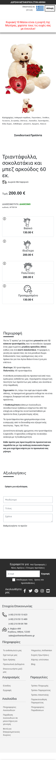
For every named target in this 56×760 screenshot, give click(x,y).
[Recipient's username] (23, 573)
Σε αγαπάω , (15, 121)
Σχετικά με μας (10, 655)
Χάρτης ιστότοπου (40, 659)
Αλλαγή (49, 8)
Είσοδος (7, 685)
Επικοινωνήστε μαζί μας (12, 670)
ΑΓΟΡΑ (28, 314)
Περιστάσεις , (37, 118)
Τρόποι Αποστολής (40, 695)
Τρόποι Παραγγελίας (41, 690)
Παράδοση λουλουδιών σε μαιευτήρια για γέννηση (10, 719)
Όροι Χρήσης (9, 659)
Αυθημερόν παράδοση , (22, 118)
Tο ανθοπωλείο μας (12, 650)
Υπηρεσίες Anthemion (41, 650)
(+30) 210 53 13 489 (18, 619)
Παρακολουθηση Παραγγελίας (39, 701)
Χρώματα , (36, 124)
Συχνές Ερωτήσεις (40, 655)
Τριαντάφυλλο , (43, 121)
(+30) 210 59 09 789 (18, 624)
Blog (33, 664)
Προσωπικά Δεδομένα (13, 664)
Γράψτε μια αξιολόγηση (16, 486)
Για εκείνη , (6, 121)
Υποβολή (9, 533)
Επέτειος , (24, 121)
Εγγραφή (7, 690)
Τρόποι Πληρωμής (40, 685)
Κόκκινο (43, 124)
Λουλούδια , (33, 121)
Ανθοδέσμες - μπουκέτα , (22, 124)
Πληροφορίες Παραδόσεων (37, 708)
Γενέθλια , (46, 118)
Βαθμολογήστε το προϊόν (15, 526)
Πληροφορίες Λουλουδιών (9, 708)
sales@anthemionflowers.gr (22, 635)
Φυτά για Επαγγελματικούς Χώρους (11, 732)
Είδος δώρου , (7, 124)
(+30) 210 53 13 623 (18, 614)
